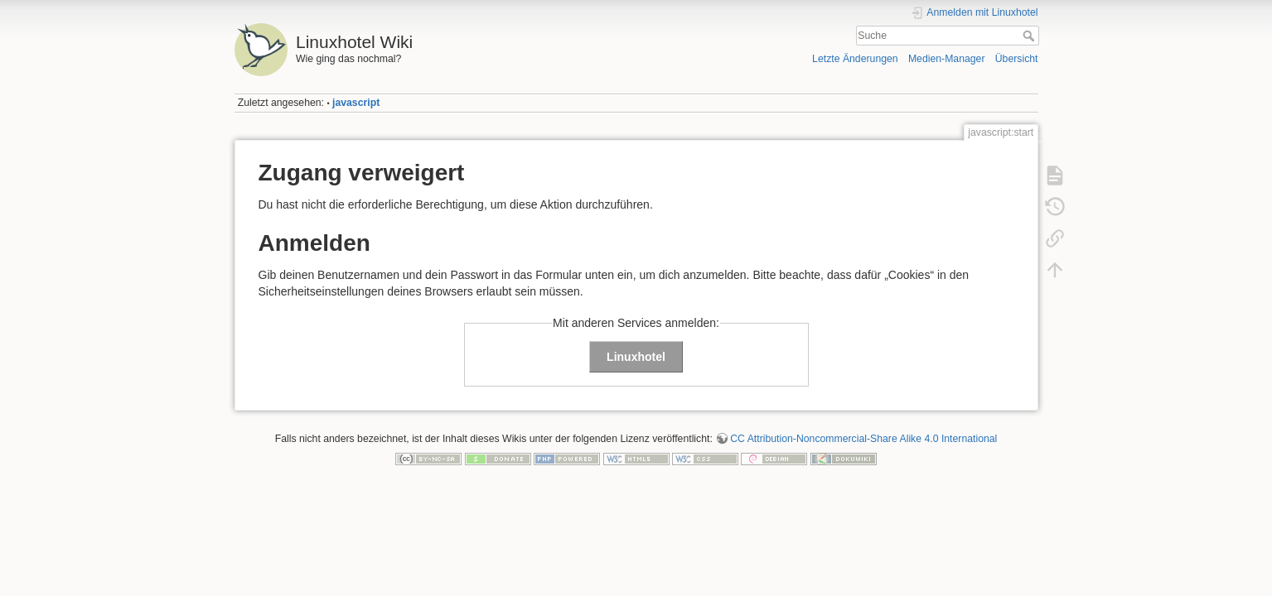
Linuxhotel (636, 356)
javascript (356, 102)
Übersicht (1016, 59)
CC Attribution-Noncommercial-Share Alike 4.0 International (863, 439)
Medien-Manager (946, 59)
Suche (1030, 35)
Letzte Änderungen (855, 59)
